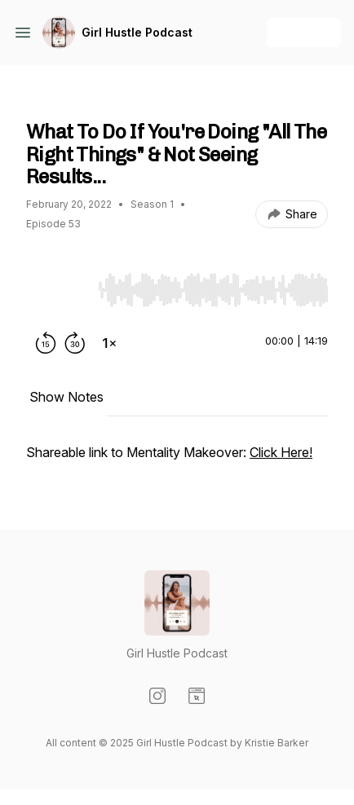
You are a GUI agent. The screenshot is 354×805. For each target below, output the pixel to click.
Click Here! (281, 452)
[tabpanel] (177, 460)
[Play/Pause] (58, 289)
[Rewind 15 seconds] (45, 343)
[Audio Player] (213, 285)
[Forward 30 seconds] (75, 343)
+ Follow (304, 32)
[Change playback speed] (109, 343)
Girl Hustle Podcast (137, 32)
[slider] (213, 290)
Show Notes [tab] (66, 397)
